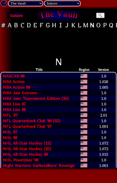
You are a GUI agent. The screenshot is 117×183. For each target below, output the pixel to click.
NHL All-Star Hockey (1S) (27, 143)
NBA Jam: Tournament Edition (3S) (36, 98)
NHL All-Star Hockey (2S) (27, 148)
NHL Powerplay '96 (20, 159)
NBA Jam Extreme (20, 92)
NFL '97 (10, 115)
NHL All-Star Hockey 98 (25, 154)
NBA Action (14, 81)
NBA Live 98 (14, 109)
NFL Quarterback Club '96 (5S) (31, 120)
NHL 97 (10, 131)
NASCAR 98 (13, 76)
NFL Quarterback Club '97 (27, 126)
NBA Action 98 (16, 87)
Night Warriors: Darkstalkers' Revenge (39, 165)
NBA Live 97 (14, 103)
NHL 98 (10, 137)
